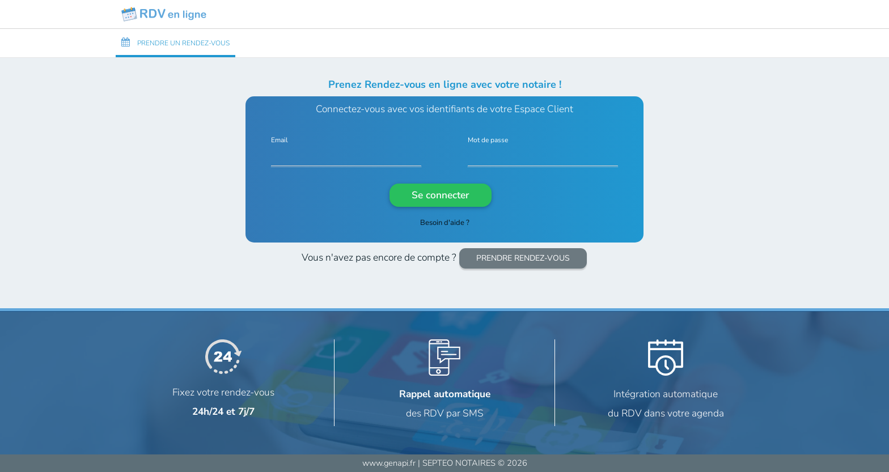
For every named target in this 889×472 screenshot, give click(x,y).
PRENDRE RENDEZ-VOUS (523, 258)
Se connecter (440, 195)
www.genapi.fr (389, 463)
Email (279, 140)
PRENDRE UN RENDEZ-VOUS (175, 42)
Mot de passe (488, 140)
